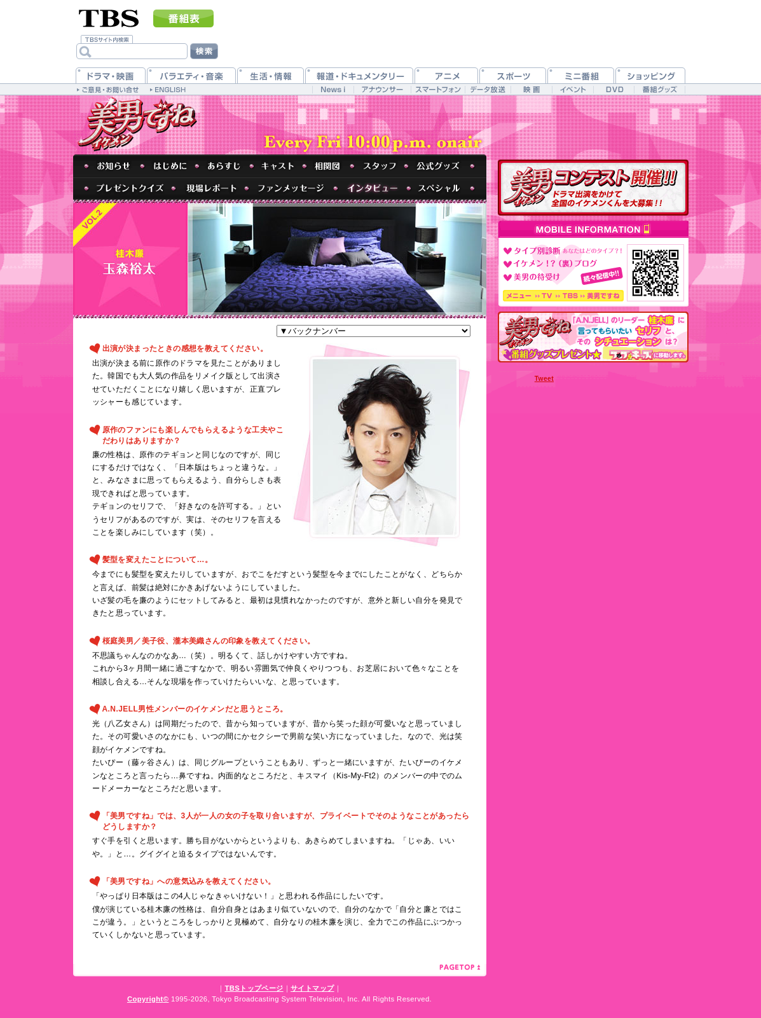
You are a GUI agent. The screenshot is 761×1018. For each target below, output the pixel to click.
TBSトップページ (253, 988)
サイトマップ (312, 988)
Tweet (544, 378)
